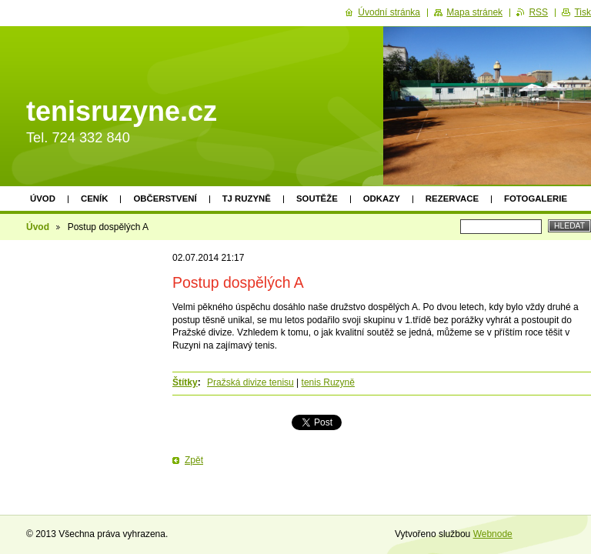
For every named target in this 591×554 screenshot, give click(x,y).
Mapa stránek (474, 12)
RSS (538, 12)
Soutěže (317, 198)
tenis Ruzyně (328, 382)
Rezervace (452, 198)
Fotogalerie (535, 198)
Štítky (185, 382)
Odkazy (381, 198)
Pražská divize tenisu (250, 382)
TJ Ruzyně (246, 198)
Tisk (582, 12)
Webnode (493, 534)
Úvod (42, 198)
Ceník (94, 198)
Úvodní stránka (389, 12)
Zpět (194, 460)
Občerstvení (164, 198)
